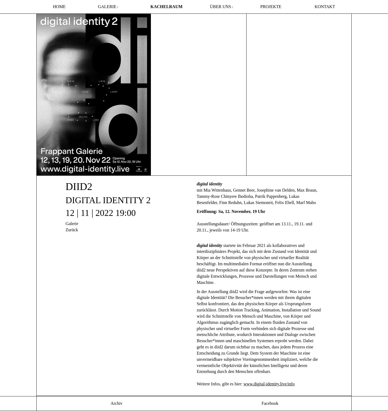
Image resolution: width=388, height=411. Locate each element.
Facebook (269, 403)
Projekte (270, 6)
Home (59, 6)
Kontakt (324, 6)
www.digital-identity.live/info (269, 384)
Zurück (71, 229)
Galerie (107, 6)
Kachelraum (166, 6)
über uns (220, 6)
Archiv (116, 403)
